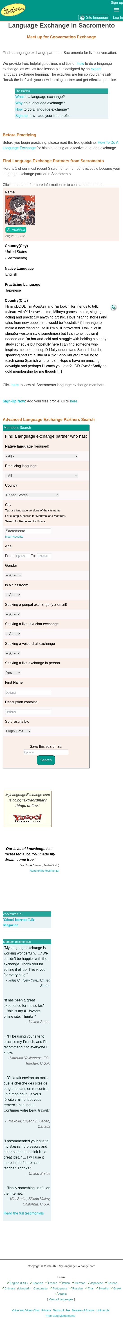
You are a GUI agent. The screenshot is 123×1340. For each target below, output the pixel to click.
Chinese (8, 1288)
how (80, 63)
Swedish (103, 1288)
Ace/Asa (16, 229)
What (19, 97)
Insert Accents (14, 536)
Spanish (36, 1283)
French (51, 1283)
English (13, 1283)
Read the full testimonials (24, 1213)
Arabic (61, 1294)
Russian (76, 1288)
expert (96, 69)
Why (18, 103)
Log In (118, 17)
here (15, 385)
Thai (89, 1288)
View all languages (61, 1299)
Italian (64, 1283)
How (18, 109)
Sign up (117, 3)
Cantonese (41, 1288)
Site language (94, 18)
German (78, 1283)
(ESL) (24, 1283)
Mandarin (24, 1288)
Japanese (95, 1283)
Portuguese (58, 1288)
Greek (115, 1288)
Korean (111, 1283)
